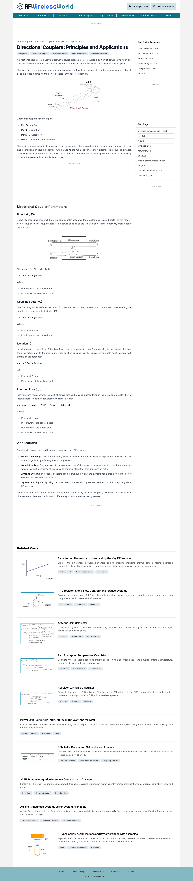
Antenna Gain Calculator (72, 623)
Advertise (115, 871)
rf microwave (65, 604)
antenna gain (77, 636)
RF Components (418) (148, 53)
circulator (94, 604)
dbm (57, 733)
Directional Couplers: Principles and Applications (59, 41)
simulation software (71, 820)
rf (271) (141, 141)
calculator (64, 669)
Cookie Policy (98, 871)
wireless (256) (144, 146)
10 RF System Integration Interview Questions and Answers (56, 779)
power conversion (29, 733)
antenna (63, 636)
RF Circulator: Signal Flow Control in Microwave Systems (92, 590)
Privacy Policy (78, 871)
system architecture (50, 820)
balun (62, 847)
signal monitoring (79, 54)
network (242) (144, 151)
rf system (23, 54)
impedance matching (78, 847)
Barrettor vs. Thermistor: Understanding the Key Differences (95, 558)
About (61, 871)
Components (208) (147, 68)
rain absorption (79, 669)
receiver (75, 701)
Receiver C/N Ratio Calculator (76, 687)
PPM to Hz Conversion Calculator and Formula (86, 747)
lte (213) (141, 165)
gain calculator (93, 636)
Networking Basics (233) (149, 63)
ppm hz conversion (67, 761)
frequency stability (110, 761)
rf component (65, 572)
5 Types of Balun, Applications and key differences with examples (98, 834)
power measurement (99, 54)
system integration (43, 793)
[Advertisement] (96, 31)
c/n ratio (87, 701)
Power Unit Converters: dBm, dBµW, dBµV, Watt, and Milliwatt (57, 720)
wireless (63, 701)
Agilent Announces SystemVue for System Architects (53, 806)
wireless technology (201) (150, 170)
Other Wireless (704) (148, 48)
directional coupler (39, 54)
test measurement (29, 820)
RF (45, 6)
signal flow (80, 604)
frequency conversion (89, 761)
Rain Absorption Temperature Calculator (82, 655)
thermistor (102, 572)
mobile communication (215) (151, 160)
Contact (130, 871)
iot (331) (141, 136)
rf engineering (60, 793)
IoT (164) (142, 73)
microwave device (60, 54)
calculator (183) (145, 175)
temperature (96, 669)
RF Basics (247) (145, 58)
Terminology (23, 41)
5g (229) (142, 155)
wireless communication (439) (152, 131)
